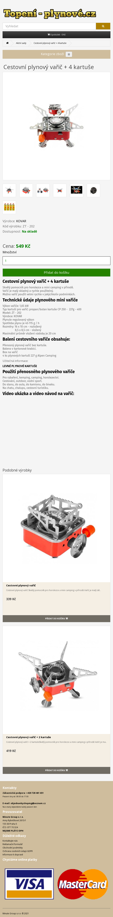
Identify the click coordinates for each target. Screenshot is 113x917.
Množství (9, 252)
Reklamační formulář (13, 844)
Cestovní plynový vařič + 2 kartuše (28, 737)
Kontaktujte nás (10, 840)
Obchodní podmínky (13, 847)
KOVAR (21, 221)
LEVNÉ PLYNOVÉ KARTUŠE (20, 366)
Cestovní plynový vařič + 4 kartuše (50, 43)
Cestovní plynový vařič (21, 585)
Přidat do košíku (56, 272)
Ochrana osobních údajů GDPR (18, 851)
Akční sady (21, 43)
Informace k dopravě (13, 854)
